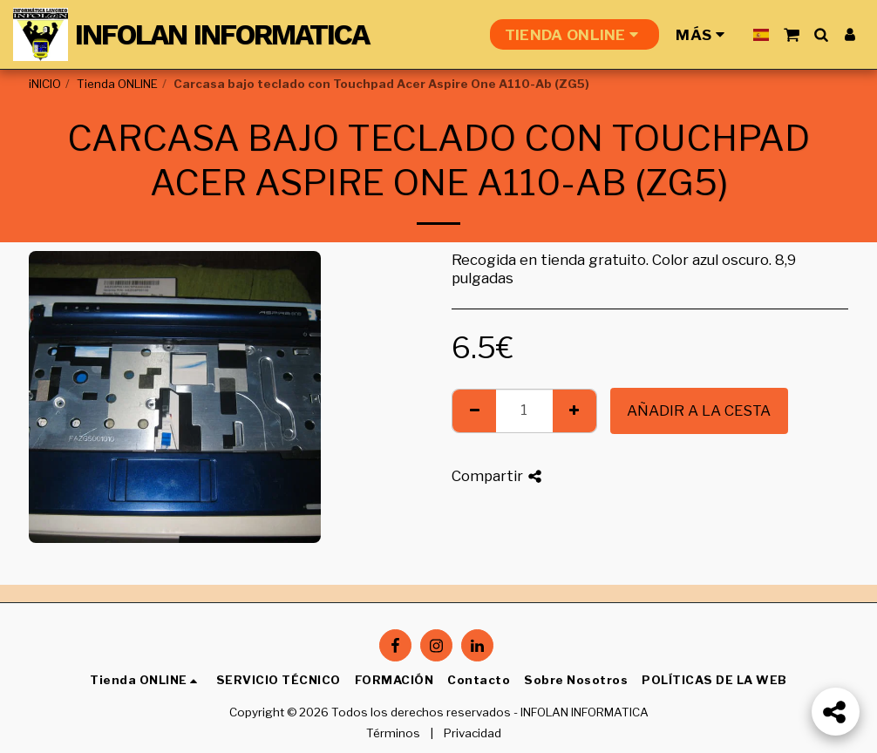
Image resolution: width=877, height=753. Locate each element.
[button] (791, 34)
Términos (393, 733)
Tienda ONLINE (117, 84)
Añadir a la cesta (699, 410)
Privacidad (472, 733)
